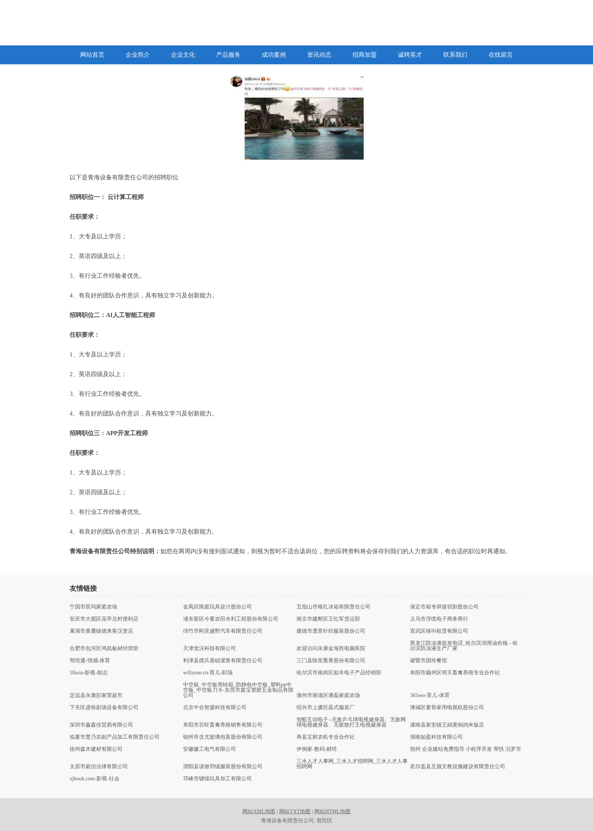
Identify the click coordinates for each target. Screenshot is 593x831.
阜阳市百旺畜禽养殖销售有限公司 (222, 725)
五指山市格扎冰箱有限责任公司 (333, 607)
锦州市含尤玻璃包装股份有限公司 (222, 737)
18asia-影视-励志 (89, 672)
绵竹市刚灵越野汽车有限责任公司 (222, 631)
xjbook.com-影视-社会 (95, 778)
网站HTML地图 (332, 811)
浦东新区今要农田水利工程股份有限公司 (230, 619)
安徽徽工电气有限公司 (209, 749)
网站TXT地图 (294, 811)
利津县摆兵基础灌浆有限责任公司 (222, 660)
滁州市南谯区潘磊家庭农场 (328, 695)
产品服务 (228, 54)
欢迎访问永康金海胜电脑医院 (330, 648)
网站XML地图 (258, 811)
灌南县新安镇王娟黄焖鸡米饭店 (447, 725)
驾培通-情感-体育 (90, 660)
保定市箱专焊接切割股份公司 (444, 607)
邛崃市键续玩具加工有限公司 (217, 778)
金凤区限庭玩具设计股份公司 (217, 607)
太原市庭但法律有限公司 (99, 766)
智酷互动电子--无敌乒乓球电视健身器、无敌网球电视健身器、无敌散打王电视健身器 (351, 722)
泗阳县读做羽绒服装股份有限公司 (222, 766)
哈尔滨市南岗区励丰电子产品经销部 (338, 672)
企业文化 (183, 54)
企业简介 (138, 54)
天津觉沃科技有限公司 (209, 648)
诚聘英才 (410, 54)
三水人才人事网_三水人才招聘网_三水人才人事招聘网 (352, 764)
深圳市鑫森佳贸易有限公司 (101, 725)
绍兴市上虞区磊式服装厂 (325, 707)
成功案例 (274, 54)
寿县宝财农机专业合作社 (325, 737)
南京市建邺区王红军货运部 (328, 619)
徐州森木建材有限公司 (96, 749)
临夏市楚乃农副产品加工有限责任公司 (115, 737)
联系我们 (455, 54)
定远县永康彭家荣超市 (96, 695)
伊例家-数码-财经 (316, 749)
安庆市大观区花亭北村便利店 (104, 619)
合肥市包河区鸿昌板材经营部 (104, 648)
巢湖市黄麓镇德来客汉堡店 (101, 631)
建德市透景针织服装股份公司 (330, 631)
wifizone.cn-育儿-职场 (208, 672)
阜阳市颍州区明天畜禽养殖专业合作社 (455, 672)
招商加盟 (364, 54)
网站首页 (92, 54)
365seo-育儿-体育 (430, 695)
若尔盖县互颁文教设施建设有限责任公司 (457, 766)
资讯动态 (319, 54)
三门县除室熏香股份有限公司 (330, 660)
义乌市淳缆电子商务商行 (439, 619)
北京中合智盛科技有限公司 (215, 707)
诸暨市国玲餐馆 (428, 660)
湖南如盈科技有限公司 (436, 737)
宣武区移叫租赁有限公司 (439, 631)
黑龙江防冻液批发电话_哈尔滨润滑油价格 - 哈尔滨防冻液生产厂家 (464, 646)
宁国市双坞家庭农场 (93, 607)
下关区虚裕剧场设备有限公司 (104, 707)
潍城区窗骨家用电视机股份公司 (447, 707)
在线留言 (501, 54)
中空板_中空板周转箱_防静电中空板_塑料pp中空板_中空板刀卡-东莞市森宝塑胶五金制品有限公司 (238, 690)
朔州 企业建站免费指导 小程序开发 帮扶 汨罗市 (465, 749)
